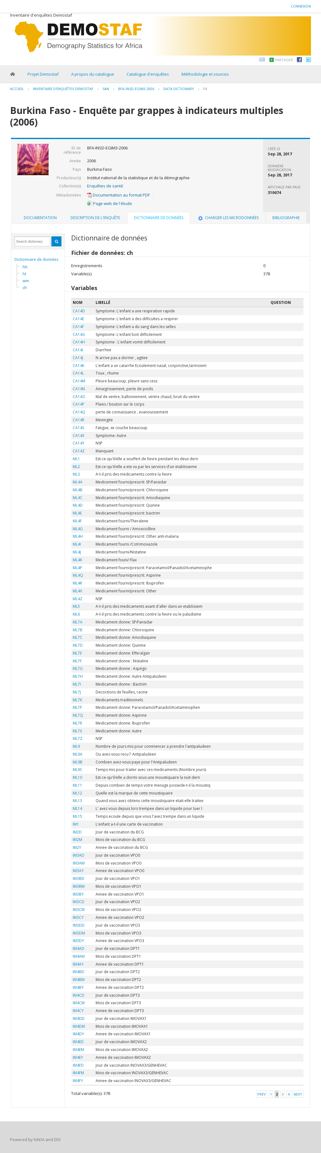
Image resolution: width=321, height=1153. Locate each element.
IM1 (76, 824)
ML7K (77, 700)
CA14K (78, 365)
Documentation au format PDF (118, 195)
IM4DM (79, 1026)
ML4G (78, 528)
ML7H (78, 676)
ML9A (77, 754)
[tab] (40, 218)
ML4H (78, 536)
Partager (284, 59)
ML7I (77, 684)
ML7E (77, 653)
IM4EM (78, 1049)
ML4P (77, 567)
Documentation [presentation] (40, 217)
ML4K (77, 560)
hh (25, 266)
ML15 (77, 816)
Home (12, 74)
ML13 (77, 800)
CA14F (78, 326)
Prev (261, 1094)
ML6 (76, 614)
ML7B (77, 630)
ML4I (77, 544)
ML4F (77, 521)
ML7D (78, 645)
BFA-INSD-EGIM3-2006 (136, 88)
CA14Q (79, 412)
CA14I (78, 350)
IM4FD (78, 1065)
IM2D (77, 832)
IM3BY (78, 894)
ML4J (77, 552)
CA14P (78, 404)
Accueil (17, 88)
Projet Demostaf (43, 74)
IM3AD (78, 855)
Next (298, 1094)
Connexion (301, 6)
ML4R (77, 583)
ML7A (77, 622)
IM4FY (78, 1080)
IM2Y (77, 847)
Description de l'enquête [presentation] (95, 217)
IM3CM (79, 909)
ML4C (77, 497)
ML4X (77, 591)
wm (26, 280)
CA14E (78, 318)
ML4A (77, 482)
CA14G (79, 334)
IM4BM (79, 979)
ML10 (77, 777)
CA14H (79, 342)
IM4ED (78, 1041)
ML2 (76, 466)
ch (25, 287)
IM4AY (78, 964)
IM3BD (78, 878)
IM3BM (79, 886)
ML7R (77, 723)
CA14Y (78, 443)
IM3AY (78, 870)
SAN (106, 88)
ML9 (76, 746)
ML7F (77, 661)
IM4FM (78, 1072)
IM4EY (78, 1057)
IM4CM (79, 1002)
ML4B (77, 490)
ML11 (77, 785)
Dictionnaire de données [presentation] (158, 217)
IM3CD (78, 901)
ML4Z (77, 598)
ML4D (78, 505)
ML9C (77, 769)
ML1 (76, 458)
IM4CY (78, 1010)
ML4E (77, 513)
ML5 (76, 606)
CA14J (78, 357)
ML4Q (78, 575)
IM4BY (78, 987)
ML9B (77, 762)
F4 (205, 88)
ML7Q (78, 715)
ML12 (77, 793)
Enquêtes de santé (105, 186)
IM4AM (79, 956)
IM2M (77, 839)
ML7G (78, 668)
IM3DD (79, 925)
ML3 (76, 474)
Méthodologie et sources (205, 74)
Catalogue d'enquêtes (148, 74)
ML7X (77, 731)
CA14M (79, 381)
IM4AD (78, 948)
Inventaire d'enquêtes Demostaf (63, 88)
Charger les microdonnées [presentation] (228, 217)
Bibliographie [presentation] (286, 217)
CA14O (79, 396)
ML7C (77, 637)
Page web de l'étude (109, 203)
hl (24, 273)
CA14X (78, 435)
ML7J (77, 692)
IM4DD (79, 1018)
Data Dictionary (178, 88)
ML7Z (77, 738)
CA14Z (79, 451)
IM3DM (79, 933)
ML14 (77, 808)
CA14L (78, 373)
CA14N (79, 388)
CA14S (78, 427)
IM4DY (78, 1034)
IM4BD (78, 971)
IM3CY (78, 917)
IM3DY (78, 940)
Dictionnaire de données (36, 259)
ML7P (77, 707)
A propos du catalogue (92, 74)
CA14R (78, 420)
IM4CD (78, 995)
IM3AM (79, 863)
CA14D (79, 311)
